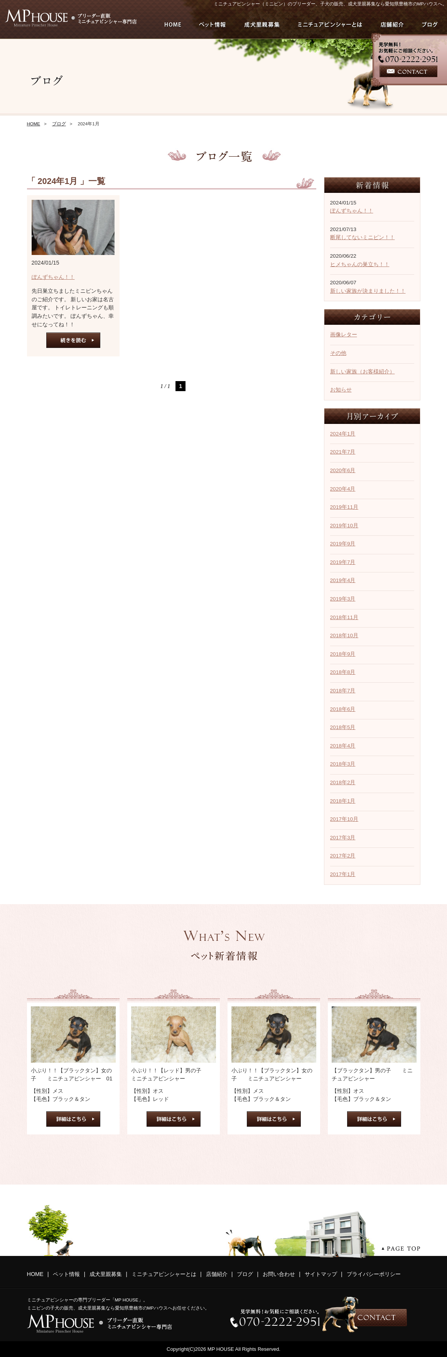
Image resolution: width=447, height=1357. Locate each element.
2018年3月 (343, 764)
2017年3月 (343, 838)
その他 (338, 353)
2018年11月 (344, 617)
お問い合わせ (279, 1274)
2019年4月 (343, 580)
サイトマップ (321, 1274)
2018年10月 (344, 635)
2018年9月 (343, 654)
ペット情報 (66, 1274)
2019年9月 (343, 544)
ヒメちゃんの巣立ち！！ (360, 264)
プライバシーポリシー (374, 1274)
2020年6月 (343, 470)
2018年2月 (343, 782)
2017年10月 (344, 819)
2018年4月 (343, 746)
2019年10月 (344, 525)
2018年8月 (343, 672)
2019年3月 (343, 599)
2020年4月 (343, 489)
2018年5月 (343, 727)
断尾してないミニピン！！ (362, 237)
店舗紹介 (217, 1274)
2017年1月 (343, 874)
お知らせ (341, 390)
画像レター (343, 335)
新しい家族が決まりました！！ (368, 291)
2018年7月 (343, 691)
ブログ (59, 124)
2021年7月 (343, 452)
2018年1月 (343, 801)
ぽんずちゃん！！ (53, 277)
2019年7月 (343, 562)
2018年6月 (343, 709)
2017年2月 (343, 856)
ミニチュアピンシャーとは (164, 1274)
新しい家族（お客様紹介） (362, 372)
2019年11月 (344, 507)
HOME (33, 124)
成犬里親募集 (105, 1274)
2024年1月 (343, 434)
